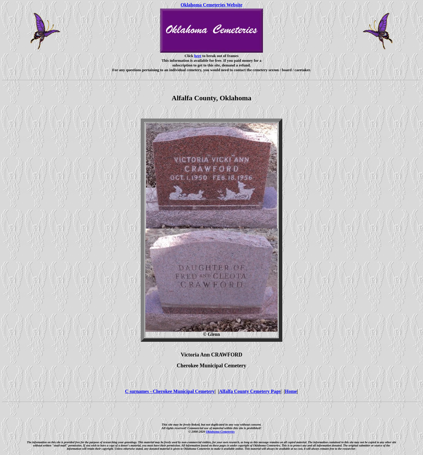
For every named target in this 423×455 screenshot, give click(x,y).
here (197, 56)
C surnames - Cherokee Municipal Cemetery (170, 391)
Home (291, 391)
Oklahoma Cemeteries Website (211, 4)
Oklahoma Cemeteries (220, 431)
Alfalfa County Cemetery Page (250, 391)
